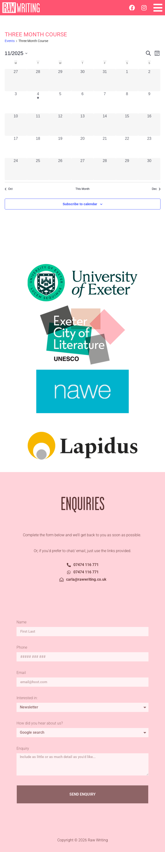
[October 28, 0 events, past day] (38, 80)
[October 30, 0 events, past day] (82, 80)
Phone (22, 648)
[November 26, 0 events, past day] (60, 169)
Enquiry (23, 749)
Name (22, 622)
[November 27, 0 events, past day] (82, 169)
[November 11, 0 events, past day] (38, 124)
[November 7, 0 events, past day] (105, 102)
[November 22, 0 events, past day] (127, 147)
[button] (158, 7)
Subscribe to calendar (80, 204)
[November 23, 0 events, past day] (149, 147)
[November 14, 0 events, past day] (105, 124)
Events (10, 41)
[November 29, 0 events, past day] (127, 169)
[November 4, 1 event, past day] (38, 102)
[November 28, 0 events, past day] (105, 169)
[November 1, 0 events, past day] (127, 80)
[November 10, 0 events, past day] (16, 124)
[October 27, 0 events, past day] (16, 80)
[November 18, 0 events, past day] (38, 147)
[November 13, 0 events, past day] (82, 124)
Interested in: (27, 698)
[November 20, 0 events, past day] (82, 147)
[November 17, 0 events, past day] (16, 147)
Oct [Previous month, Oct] (9, 189)
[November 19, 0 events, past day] (60, 147)
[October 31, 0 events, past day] (105, 80)
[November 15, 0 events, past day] (127, 124)
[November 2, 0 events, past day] (149, 80)
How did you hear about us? (40, 723)
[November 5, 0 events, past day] (60, 102)
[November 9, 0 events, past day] (149, 102)
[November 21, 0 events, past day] (105, 147)
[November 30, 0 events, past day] (149, 169)
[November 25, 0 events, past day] (38, 169)
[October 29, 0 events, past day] (60, 80)
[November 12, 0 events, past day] (60, 124)
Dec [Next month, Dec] (156, 189)
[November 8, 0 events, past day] (127, 102)
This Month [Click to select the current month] (82, 189)
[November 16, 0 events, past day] (149, 124)
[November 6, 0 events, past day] (82, 102)
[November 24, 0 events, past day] (16, 169)
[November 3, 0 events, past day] (16, 102)
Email (22, 673)
